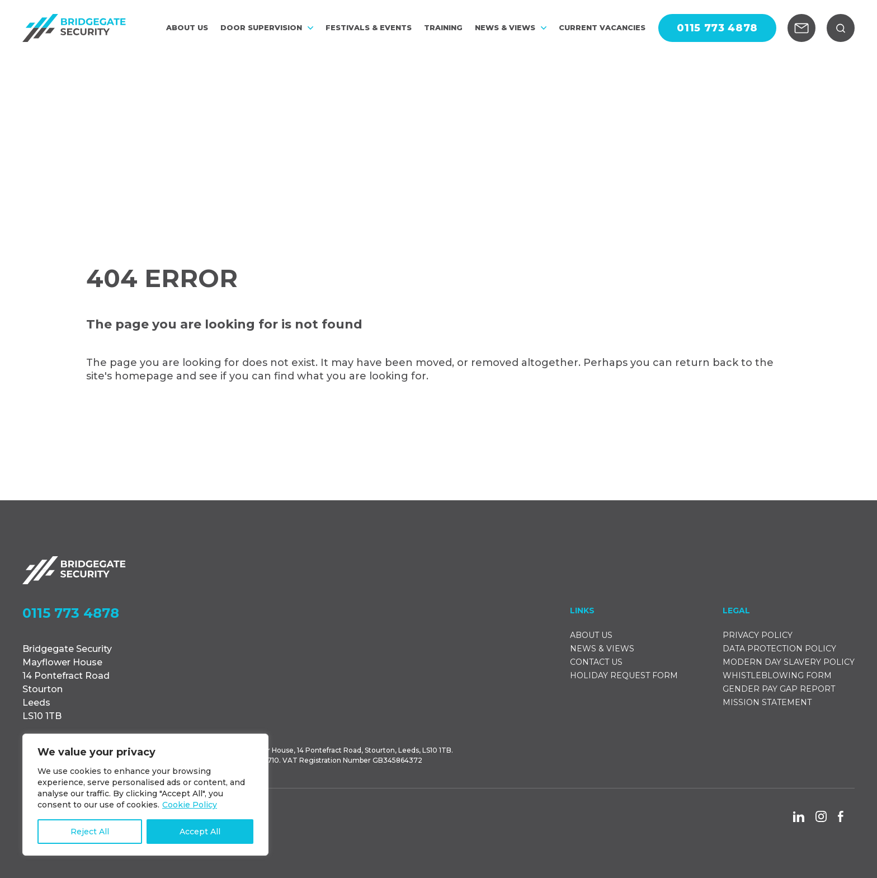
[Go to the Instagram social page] (821, 816)
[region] (145, 795)
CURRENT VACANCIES (602, 28)
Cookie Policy (189, 805)
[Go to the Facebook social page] (840, 816)
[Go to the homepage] (74, 28)
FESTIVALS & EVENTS (369, 28)
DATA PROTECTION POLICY (779, 649)
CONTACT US (596, 662)
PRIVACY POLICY (758, 635)
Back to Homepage (161, 419)
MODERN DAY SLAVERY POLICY (789, 662)
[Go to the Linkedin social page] (798, 816)
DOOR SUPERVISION (266, 28)
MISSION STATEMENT (767, 702)
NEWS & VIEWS (510, 28)
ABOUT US (187, 28)
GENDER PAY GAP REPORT (779, 689)
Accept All (200, 832)
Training (443, 28)
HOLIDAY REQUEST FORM (624, 675)
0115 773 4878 (70, 613)
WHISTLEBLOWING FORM (777, 675)
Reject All (89, 832)
